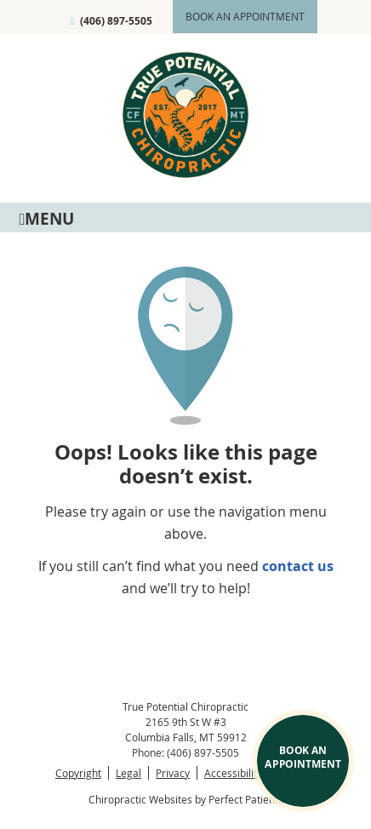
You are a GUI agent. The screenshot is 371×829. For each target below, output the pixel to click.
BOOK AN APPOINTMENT (302, 756)
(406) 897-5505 (116, 21)
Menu (46, 217)
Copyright (78, 773)
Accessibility (233, 773)
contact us (298, 566)
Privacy (173, 773)
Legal (128, 773)
